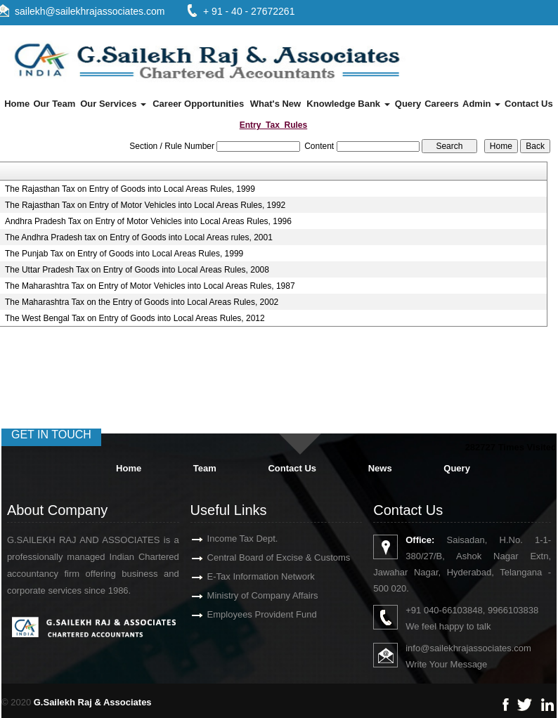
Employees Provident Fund (245, 614)
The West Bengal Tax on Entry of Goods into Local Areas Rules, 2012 (135, 318)
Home (17, 103)
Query (408, 103)
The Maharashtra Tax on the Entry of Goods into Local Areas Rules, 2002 (141, 302)
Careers (441, 103)
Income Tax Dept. (225, 538)
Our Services (113, 103)
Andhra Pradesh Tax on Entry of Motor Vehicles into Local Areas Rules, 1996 (148, 221)
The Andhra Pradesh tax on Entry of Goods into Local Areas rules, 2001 (139, 237)
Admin (481, 103)
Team (204, 468)
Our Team (54, 103)
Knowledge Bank (347, 103)
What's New (275, 103)
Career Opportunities (198, 103)
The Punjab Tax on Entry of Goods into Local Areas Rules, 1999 (124, 254)
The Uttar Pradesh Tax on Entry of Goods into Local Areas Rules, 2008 (137, 270)
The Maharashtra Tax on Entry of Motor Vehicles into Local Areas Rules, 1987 (150, 286)
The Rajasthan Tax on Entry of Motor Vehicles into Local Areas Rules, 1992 (145, 205)
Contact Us (529, 103)
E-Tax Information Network (244, 576)
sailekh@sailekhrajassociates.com (89, 11)
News (380, 468)
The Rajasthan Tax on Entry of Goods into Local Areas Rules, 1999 (130, 189)
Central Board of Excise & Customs (262, 557)
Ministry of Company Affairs (245, 595)
